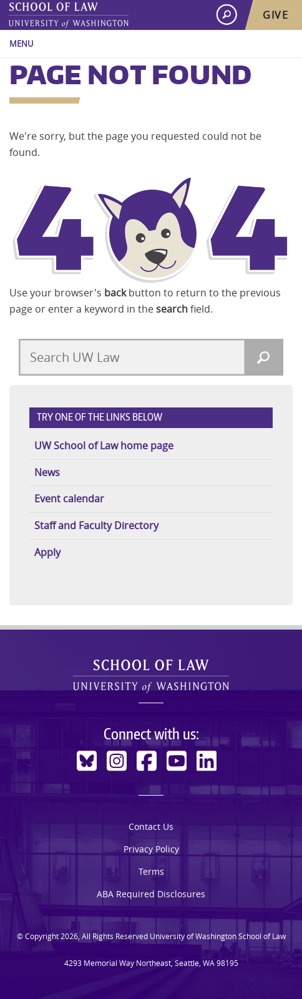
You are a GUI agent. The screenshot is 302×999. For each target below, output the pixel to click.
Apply (47, 552)
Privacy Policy (151, 849)
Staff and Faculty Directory (96, 525)
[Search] (263, 357)
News (47, 472)
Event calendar (69, 498)
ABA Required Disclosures (151, 894)
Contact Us (151, 826)
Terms (151, 871)
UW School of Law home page (103, 445)
